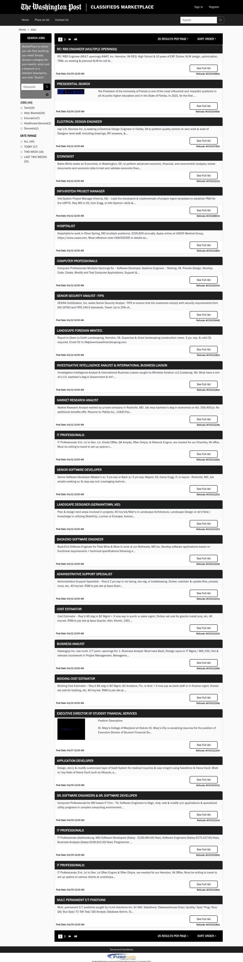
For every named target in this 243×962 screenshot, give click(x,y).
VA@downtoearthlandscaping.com (105, 342)
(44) (26, 102)
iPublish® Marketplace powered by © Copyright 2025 (121, 956)
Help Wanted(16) (34, 113)
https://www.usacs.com (72, 237)
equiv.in (180, 651)
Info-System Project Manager (81, 191)
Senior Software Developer (79, 470)
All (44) (29, 141)
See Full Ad (204, 68)
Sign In (198, 7)
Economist (65, 156)
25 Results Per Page (172, 39)
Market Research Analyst (77, 400)
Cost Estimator (69, 609)
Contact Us (61, 20)
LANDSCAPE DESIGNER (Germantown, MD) (88, 504)
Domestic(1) (31, 128)
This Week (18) (33, 152)
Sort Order (205, 39)
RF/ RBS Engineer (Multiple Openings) (87, 49)
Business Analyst (70, 644)
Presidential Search (73, 84)
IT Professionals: (70, 435)
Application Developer (75, 761)
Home (25, 20)
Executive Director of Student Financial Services (97, 713)
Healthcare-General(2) (37, 123)
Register (214, 7)
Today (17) (30, 146)
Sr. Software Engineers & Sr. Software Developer (97, 795)
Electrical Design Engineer (79, 122)
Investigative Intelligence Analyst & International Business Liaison (112, 365)
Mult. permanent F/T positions (81, 900)
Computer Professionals (77, 261)
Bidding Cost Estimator (76, 679)
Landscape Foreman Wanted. (80, 330)
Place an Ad (42, 20)
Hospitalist (66, 226)
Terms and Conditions (121, 949)
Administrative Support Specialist (84, 574)
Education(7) (32, 118)
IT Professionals (70, 830)
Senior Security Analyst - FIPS (80, 296)
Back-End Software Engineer (80, 539)
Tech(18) (29, 108)
